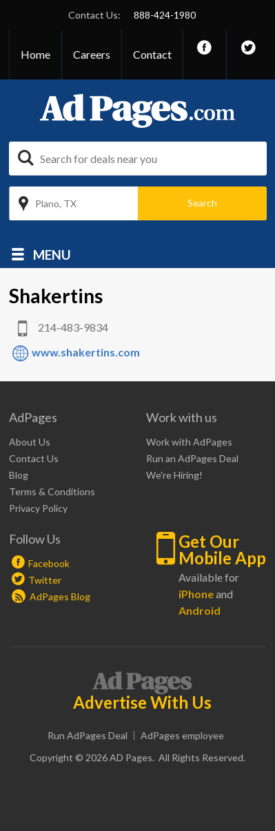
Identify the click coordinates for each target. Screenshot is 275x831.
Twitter (44, 580)
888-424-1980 (165, 15)
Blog (18, 475)
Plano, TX (56, 203)
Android (200, 610)
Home (35, 54)
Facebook (49, 563)
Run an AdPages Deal (192, 458)
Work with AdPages (189, 442)
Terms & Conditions (52, 491)
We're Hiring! (174, 475)
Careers (91, 54)
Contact (152, 54)
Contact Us (34, 458)
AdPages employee (182, 735)
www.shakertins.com (86, 352)
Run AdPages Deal (88, 735)
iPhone (196, 593)
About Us (29, 442)
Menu (52, 254)
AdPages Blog (51, 596)
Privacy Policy (38, 508)
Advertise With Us (142, 702)
